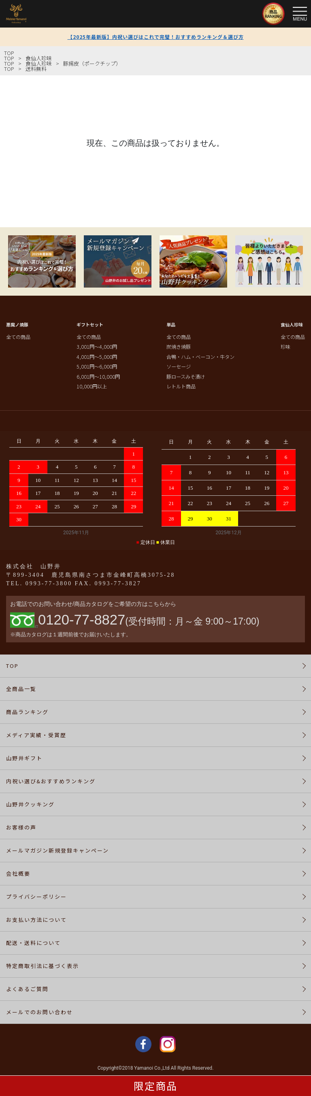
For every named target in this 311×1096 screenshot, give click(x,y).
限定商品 (155, 1085)
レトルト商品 (181, 386)
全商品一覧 (21, 689)
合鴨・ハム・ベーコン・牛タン (200, 356)
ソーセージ (178, 366)
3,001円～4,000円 (97, 346)
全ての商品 (18, 337)
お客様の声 (21, 827)
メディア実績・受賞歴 (36, 735)
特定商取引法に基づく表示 (42, 966)
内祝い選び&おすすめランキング (51, 781)
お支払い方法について (36, 919)
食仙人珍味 (39, 58)
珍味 (285, 346)
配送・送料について (33, 943)
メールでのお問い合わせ (39, 1012)
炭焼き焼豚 (178, 346)
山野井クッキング (30, 804)
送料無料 (36, 68)
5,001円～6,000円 (97, 366)
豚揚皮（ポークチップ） (92, 63)
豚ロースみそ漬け (185, 376)
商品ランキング (27, 712)
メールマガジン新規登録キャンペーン (57, 850)
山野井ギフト (24, 758)
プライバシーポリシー (36, 896)
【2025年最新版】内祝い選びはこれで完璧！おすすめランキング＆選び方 (156, 36)
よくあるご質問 (27, 989)
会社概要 (18, 873)
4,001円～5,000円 (97, 356)
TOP (9, 53)
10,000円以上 (92, 386)
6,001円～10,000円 (98, 376)
